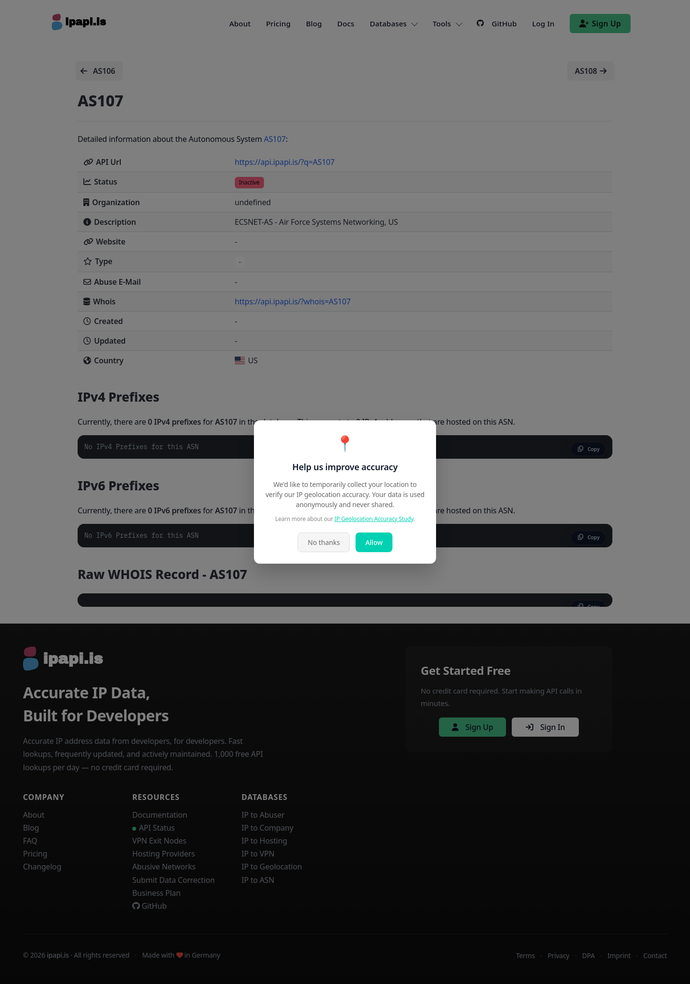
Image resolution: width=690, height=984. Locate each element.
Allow (373, 542)
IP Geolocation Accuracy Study (374, 519)
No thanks (324, 542)
